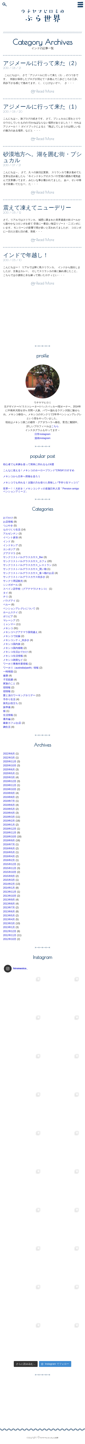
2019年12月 (9, 781)
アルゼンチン (10, 533)
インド (7, 541)
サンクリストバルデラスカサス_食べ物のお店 (28, 573)
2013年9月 (9, 899)
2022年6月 (9, 753)
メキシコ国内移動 (13, 648)
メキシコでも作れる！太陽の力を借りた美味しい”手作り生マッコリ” (41, 482)
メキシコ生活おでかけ (15, 652)
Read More (45, 91)
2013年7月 (9, 907)
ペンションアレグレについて (19, 608)
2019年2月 (9, 820)
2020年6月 (9, 769)
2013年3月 (9, 923)
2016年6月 (9, 848)
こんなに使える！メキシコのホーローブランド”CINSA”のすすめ (38, 470)
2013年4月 (9, 919)
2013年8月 (9, 903)
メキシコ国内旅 (11, 644)
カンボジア (9, 549)
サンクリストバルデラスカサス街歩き (24, 577)
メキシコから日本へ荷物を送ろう (21, 476)
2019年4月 (9, 813)
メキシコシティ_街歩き (16, 640)
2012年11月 (9, 935)
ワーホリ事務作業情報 (15, 663)
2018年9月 (9, 840)
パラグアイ (9, 600)
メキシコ (8, 628)
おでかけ (8, 517)
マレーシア (9, 620)
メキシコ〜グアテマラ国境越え (20, 632)
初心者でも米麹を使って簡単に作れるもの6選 (28, 464)
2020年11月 (9, 761)
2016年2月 (9, 860)
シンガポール (10, 584)
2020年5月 (9, 773)
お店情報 (8, 521)
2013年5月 (9, 915)
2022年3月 (9, 757)
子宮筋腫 (8, 679)
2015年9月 (9, 876)
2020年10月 (9, 765)
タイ (5, 592)
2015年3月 (9, 880)
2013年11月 (9, 891)
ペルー (7, 604)
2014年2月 (9, 884)
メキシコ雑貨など (13, 660)
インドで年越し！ (25, 255)
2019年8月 (9, 797)
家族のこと (9, 683)
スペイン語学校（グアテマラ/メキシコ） (25, 588)
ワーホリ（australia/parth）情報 (21, 667)
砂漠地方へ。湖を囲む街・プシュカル (42, 157)
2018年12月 (9, 828)
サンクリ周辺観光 (13, 581)
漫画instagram (42, 438)
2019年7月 (9, 801)
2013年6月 (9, 911)
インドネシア (10, 545)
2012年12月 (9, 931)
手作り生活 (9, 699)
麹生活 (7, 727)
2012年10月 (9, 939)
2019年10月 (9, 789)
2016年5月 (9, 852)
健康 (5, 675)
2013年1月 (9, 927)
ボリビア (8, 616)
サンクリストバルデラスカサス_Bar (23, 557)
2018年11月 (9, 832)
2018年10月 (9, 836)
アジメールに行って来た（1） (41, 106)
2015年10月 (9, 872)
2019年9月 (9, 793)
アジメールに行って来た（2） (41, 63)
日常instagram (42, 434)
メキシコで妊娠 (11, 636)
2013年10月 (9, 895)
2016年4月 (9, 856)
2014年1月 (9, 887)
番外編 (7, 719)
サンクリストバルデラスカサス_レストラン (27, 565)
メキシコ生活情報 (13, 656)
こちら (55, 426)
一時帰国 (8, 671)
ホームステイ (10, 612)
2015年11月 (9, 868)
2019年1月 (9, 824)
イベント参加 (10, 537)
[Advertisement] (29, 317)
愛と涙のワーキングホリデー (19, 695)
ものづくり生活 (11, 529)
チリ (5, 596)
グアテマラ (9, 553)
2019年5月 (9, 809)
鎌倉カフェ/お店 (12, 723)
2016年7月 (9, 844)
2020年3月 (9, 777)
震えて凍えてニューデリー (37, 207)
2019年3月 (9, 817)
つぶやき (8, 525)
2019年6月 (9, 805)
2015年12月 (9, 864)
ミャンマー (9, 624)
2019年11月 (9, 785)
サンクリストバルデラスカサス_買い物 (25, 569)
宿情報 (7, 687)
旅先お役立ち (10, 703)
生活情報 (8, 715)
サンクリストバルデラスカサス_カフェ (25, 561)
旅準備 (7, 707)
